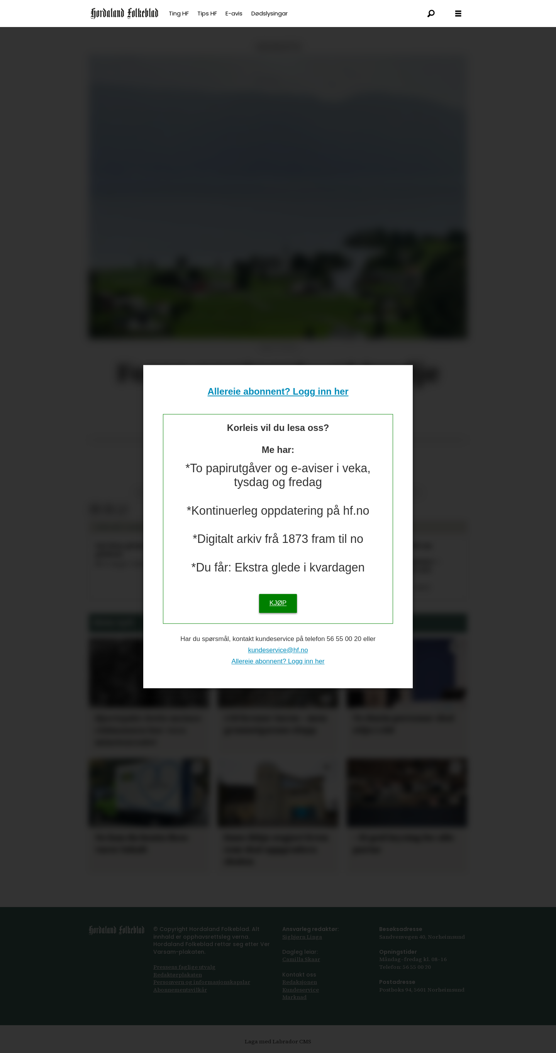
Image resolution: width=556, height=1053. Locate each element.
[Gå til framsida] (124, 13)
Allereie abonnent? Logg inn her (278, 392)
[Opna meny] (458, 13)
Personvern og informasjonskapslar (201, 982)
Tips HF (207, 13)
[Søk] (431, 13)
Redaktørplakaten (177, 974)
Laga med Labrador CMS (278, 1041)
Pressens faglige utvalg (184, 967)
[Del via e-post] (108, 510)
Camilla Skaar (301, 959)
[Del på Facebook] (95, 510)
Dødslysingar (269, 13)
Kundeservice (300, 990)
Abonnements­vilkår (180, 990)
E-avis (233, 13)
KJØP (278, 603)
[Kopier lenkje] (122, 510)
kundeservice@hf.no (278, 650)
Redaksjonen (299, 982)
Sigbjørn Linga (302, 937)
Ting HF (179, 13)
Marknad (294, 997)
